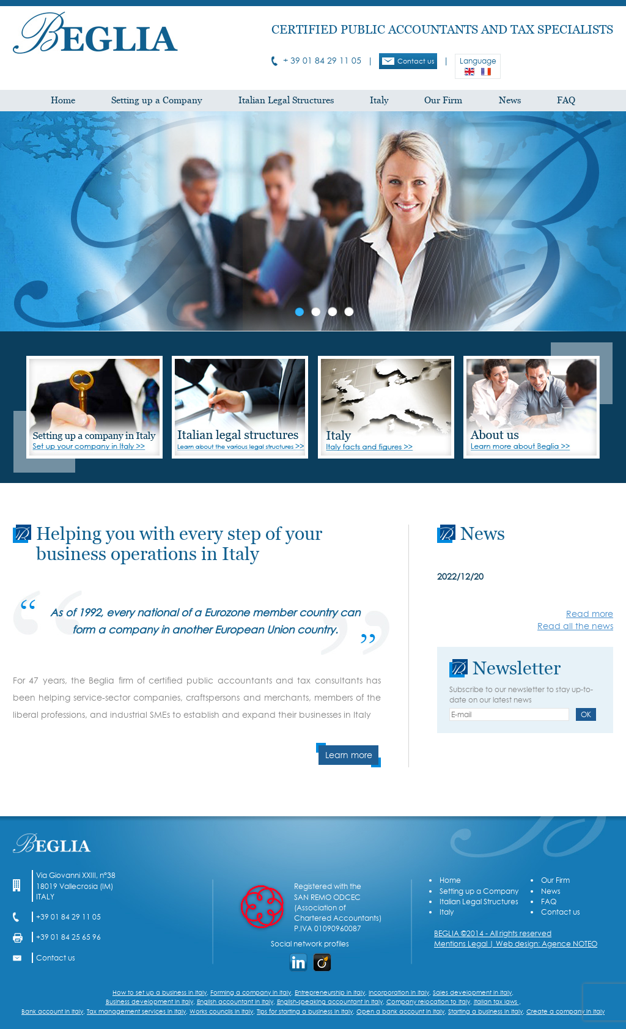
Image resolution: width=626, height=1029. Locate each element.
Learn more (348, 755)
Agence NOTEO (569, 944)
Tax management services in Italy (136, 1011)
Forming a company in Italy (250, 992)
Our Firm (443, 100)
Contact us (408, 61)
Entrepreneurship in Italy (330, 992)
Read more (589, 614)
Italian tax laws (496, 1001)
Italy (379, 100)
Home (63, 100)
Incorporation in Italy (399, 992)
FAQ (566, 100)
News (510, 100)
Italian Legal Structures (286, 100)
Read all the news (575, 626)
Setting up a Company (156, 100)
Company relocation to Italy (428, 1001)
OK (586, 714)
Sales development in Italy (472, 992)
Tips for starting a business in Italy (305, 1011)
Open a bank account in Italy (400, 1011)
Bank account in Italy (52, 1011)
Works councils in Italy (221, 1011)
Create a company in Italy (565, 1011)
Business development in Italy (149, 1001)
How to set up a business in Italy (159, 992)
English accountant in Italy (235, 1001)
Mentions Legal (460, 944)
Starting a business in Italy (485, 1011)
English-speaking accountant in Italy (330, 1001)
